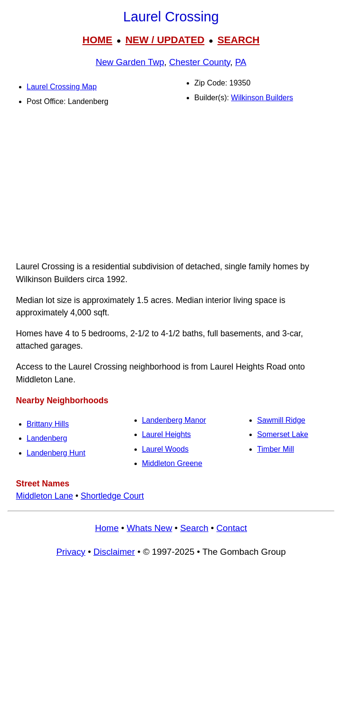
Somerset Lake (282, 434)
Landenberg (47, 438)
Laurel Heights (166, 434)
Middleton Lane (44, 496)
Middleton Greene (172, 463)
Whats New (149, 528)
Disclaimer (114, 552)
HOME (97, 39)
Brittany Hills (48, 424)
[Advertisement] (171, 185)
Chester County (199, 62)
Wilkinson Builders (262, 98)
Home (107, 528)
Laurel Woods (165, 449)
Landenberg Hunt (56, 453)
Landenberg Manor (174, 420)
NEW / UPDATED (164, 39)
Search (194, 528)
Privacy (70, 552)
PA (241, 62)
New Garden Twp (129, 62)
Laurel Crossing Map (62, 87)
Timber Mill (275, 449)
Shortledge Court (112, 496)
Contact (232, 528)
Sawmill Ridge (281, 420)
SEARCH (239, 39)
